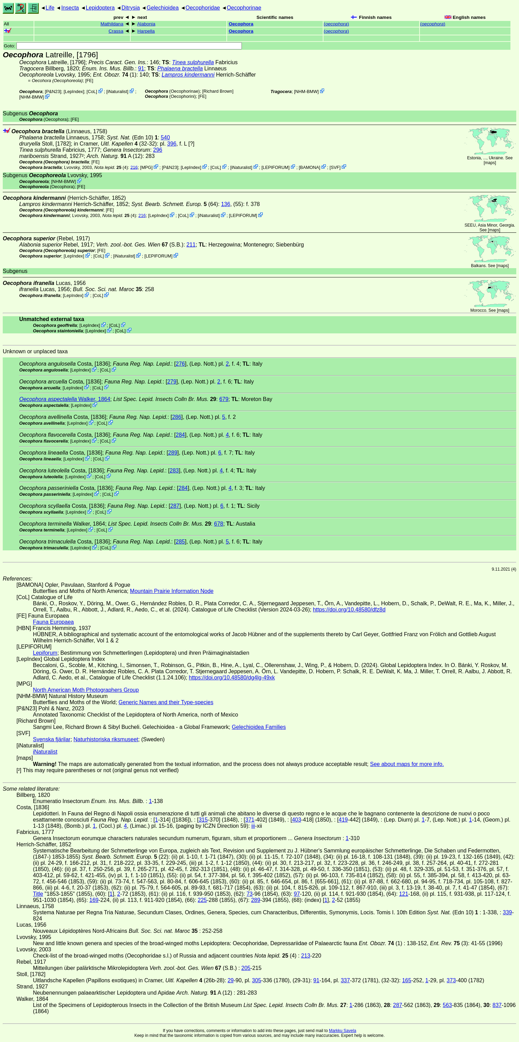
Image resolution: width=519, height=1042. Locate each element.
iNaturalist (117, 91)
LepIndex (74, 91)
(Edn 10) (132, 137)
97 (297, 894)
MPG (146, 167)
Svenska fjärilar (51, 739)
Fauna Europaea (53, 622)
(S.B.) (139, 245)
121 (403, 894)
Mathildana (112, 23)
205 (246, 968)
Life (50, 8)
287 (174, 506)
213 (305, 956)
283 (174, 470)
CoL (92, 91)
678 (218, 524)
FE (89, 80)
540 (165, 137)
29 (230, 980)
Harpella (146, 31)
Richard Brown (217, 91)
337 (345, 980)
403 (296, 820)
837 (497, 1005)
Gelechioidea (162, 8)
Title (38, 894)
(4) (111, 167)
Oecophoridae (203, 8)
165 (406, 980)
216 (134, 167)
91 (141, 68)
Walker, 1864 (64, 399)
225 (202, 900)
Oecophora (241, 23)
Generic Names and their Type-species (166, 702)
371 (250, 820)
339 (507, 912)
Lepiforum (45, 653)
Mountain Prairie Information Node (172, 591)
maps (490, 162)
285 (180, 542)
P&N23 (53, 91)
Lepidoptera (100, 8)
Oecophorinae (244, 8)
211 (191, 245)
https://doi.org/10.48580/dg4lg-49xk (232, 677)
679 (223, 399)
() (336, 23)
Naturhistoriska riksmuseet (105, 739)
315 (203, 820)
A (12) (115, 156)
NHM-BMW (32, 97)
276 (180, 364)
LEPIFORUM (275, 167)
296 (157, 150)
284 (180, 435)
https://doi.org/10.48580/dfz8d (349, 609)
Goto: (123, 45)
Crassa (115, 31)
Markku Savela (342, 1030)
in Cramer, (106, 144)
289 (172, 453)
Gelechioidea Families (259, 727)
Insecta (70, 8)
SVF (335, 167)
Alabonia (146, 23)
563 (447, 1005)
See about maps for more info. (407, 764)
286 (176, 417)
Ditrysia (130, 8)
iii (253, 826)
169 (94, 900)
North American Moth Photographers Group (86, 690)
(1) (115, 75)
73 (250, 894)
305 (256, 980)
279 (171, 382)
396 (171, 144)
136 (225, 204)
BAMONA (309, 167)
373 (451, 980)
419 (343, 820)
